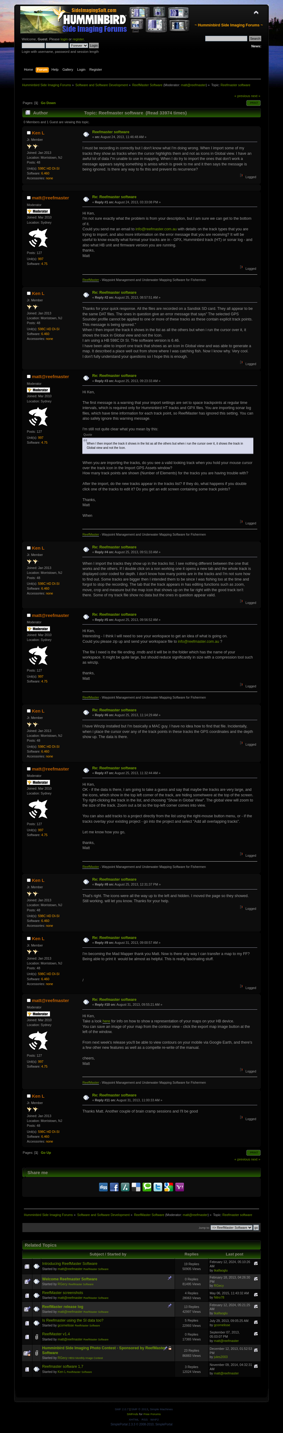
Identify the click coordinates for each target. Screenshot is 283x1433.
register (78, 39)
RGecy (62, 1284)
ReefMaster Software (96, 1269)
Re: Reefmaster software (114, 197)
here (106, 1021)
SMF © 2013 (139, 1409)
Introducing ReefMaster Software (69, 1264)
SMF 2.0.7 (122, 1409)
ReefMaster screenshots (62, 1293)
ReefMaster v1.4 (56, 1334)
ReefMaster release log (62, 1307)
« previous (242, 96)
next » (255, 96)
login (64, 39)
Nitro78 (219, 1297)
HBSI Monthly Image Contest (85, 1358)
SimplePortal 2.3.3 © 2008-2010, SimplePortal (141, 1424)
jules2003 (221, 1357)
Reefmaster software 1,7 (62, 1366)
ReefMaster (90, 280)
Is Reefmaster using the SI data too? (72, 1320)
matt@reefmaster (193, 85)
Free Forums (152, 1414)
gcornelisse (66, 1325)
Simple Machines (161, 1409)
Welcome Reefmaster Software (69, 1279)
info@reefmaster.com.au (156, 229)
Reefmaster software (111, 132)
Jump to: (204, 1227)
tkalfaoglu (221, 1270)
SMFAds (132, 1414)
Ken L (38, 132)
